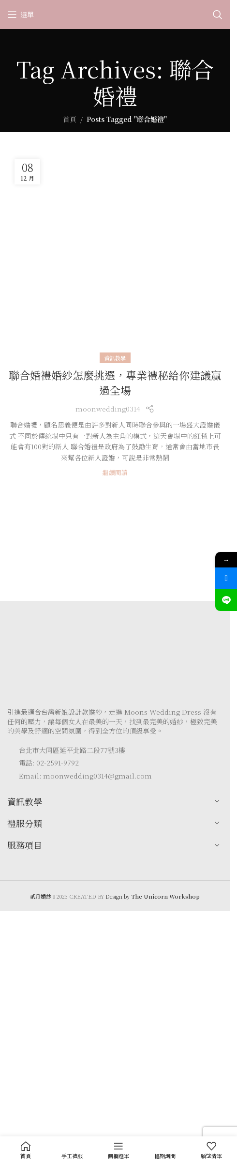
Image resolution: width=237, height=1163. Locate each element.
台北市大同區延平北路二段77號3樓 (72, 750)
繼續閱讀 (115, 472)
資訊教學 (115, 358)
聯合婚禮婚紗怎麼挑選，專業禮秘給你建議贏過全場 (115, 382)
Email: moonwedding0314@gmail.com (85, 775)
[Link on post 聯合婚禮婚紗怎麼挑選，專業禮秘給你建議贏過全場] (114, 255)
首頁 (69, 119)
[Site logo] (115, 13)
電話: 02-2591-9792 (49, 762)
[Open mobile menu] (20, 14)
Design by (152, 896)
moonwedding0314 (107, 408)
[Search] (217, 14)
